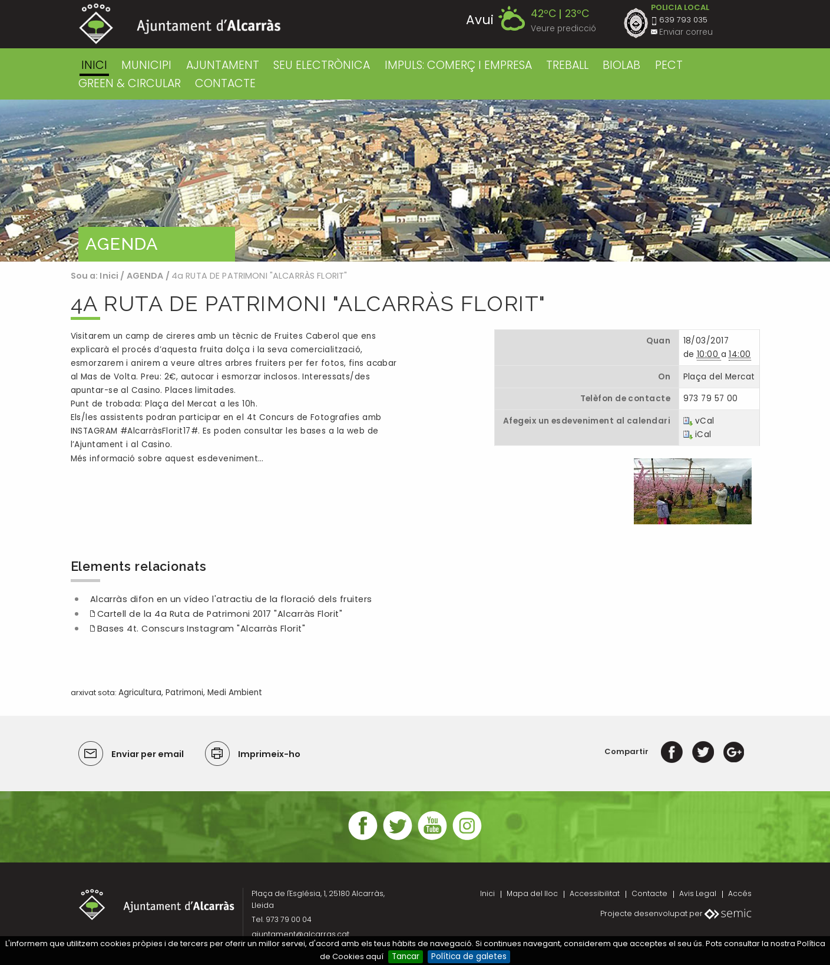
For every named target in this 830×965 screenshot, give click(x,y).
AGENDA (145, 276)
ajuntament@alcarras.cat (300, 934)
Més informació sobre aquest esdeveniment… (167, 458)
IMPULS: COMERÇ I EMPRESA (458, 65)
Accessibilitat (595, 893)
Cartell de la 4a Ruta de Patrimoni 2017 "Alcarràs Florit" (220, 614)
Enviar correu (686, 32)
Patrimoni (184, 692)
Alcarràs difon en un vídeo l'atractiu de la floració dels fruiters (231, 599)
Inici (94, 65)
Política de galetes (469, 956)
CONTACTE (225, 83)
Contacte (649, 893)
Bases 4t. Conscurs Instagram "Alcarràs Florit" (201, 628)
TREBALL (567, 65)
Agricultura (139, 692)
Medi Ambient (234, 692)
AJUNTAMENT (222, 65)
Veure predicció (563, 28)
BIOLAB (621, 65)
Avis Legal (697, 893)
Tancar (405, 956)
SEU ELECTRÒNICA (321, 65)
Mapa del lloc (532, 893)
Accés (740, 893)
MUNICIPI (146, 65)
